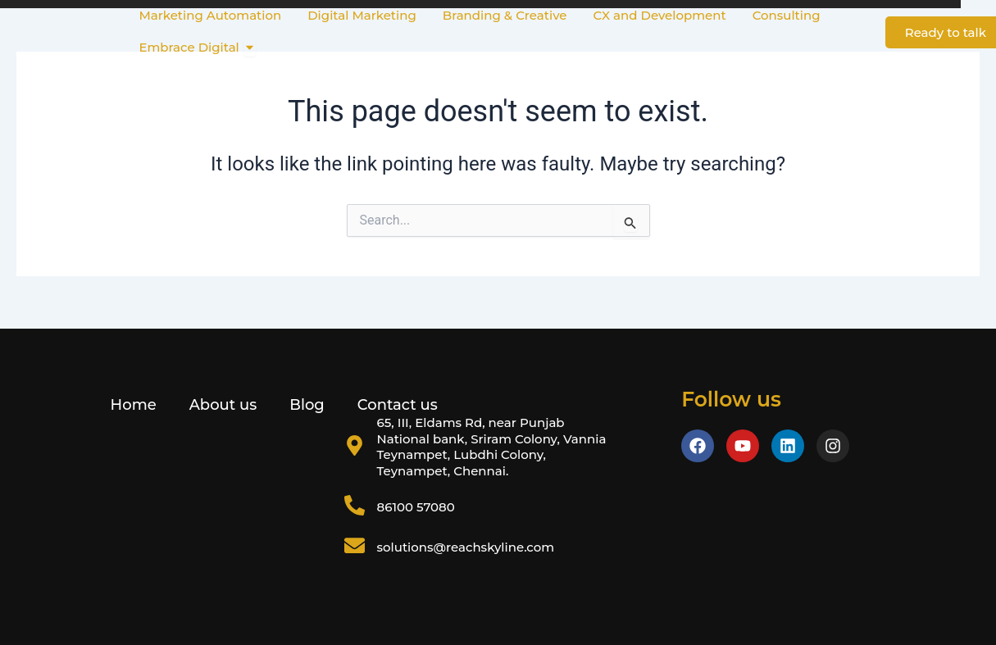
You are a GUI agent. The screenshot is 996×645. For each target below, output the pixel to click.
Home (134, 405)
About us (223, 405)
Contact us (397, 405)
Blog (307, 405)
